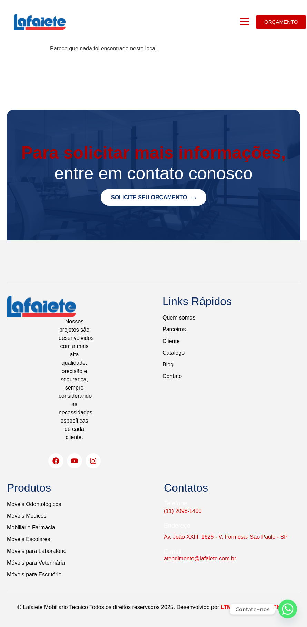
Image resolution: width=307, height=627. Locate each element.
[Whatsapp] (287, 609)
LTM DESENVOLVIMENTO (254, 607)
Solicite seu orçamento (153, 197)
